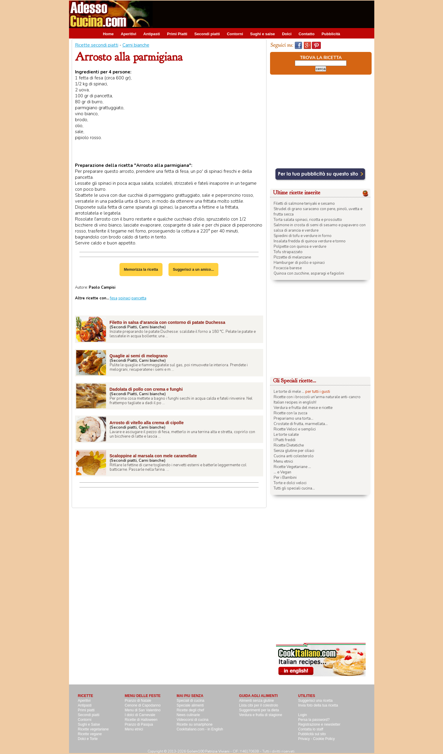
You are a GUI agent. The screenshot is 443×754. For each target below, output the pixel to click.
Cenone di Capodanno (143, 705)
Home (108, 34)
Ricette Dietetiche (289, 445)
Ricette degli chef (190, 710)
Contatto (306, 34)
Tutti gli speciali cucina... (294, 488)
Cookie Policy (324, 739)
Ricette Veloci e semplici (295, 429)
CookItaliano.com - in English (200, 729)
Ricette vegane (90, 734)
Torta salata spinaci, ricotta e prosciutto (308, 219)
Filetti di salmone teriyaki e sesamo (304, 203)
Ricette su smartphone (194, 724)
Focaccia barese (288, 268)
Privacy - (305, 739)
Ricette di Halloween (141, 720)
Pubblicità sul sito (312, 734)
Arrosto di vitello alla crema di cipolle (147, 422)
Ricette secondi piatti (96, 45)
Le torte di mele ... (289, 391)
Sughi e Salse (89, 724)
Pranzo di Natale (138, 700)
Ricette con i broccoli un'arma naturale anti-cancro (317, 397)
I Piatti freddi (284, 440)
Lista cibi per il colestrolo (258, 705)
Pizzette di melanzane (292, 257)
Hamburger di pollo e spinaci (299, 262)
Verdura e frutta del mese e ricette (303, 407)
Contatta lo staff (310, 729)
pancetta (138, 298)
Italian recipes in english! (295, 402)
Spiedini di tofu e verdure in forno (303, 235)
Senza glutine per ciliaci (294, 450)
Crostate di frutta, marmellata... (301, 424)
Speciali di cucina (190, 700)
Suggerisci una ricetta (315, 700)
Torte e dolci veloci (290, 483)
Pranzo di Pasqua (139, 724)
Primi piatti (86, 710)
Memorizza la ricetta (141, 269)
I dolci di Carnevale (140, 715)
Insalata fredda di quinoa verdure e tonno (310, 241)
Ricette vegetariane (93, 729)
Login (302, 715)
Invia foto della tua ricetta (318, 705)
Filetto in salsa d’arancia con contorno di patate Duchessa (167, 322)
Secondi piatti (207, 34)
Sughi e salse (262, 34)
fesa (113, 298)
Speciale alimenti (190, 705)
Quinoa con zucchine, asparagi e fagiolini (309, 273)
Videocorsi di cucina (193, 720)
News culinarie (188, 715)
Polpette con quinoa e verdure (300, 246)
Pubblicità (330, 34)
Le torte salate (286, 434)
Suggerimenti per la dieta (259, 710)
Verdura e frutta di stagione (260, 715)
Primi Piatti (177, 34)
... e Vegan (282, 472)
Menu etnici (283, 461)
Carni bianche (135, 45)
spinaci (124, 298)
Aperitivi (128, 34)
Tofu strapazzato (288, 252)
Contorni (235, 34)
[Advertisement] (265, 14)
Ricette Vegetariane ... (292, 467)
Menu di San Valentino (143, 710)
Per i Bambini (285, 477)
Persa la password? (313, 720)
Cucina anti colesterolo (294, 456)
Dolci (287, 34)
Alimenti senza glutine (256, 700)
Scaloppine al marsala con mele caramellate (153, 455)
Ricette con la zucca (290, 413)
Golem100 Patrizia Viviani (208, 751)
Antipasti (151, 34)
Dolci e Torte (88, 739)
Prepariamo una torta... (293, 418)
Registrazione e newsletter (319, 724)
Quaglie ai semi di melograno (139, 355)
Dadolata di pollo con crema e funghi (146, 389)
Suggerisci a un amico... (193, 269)
